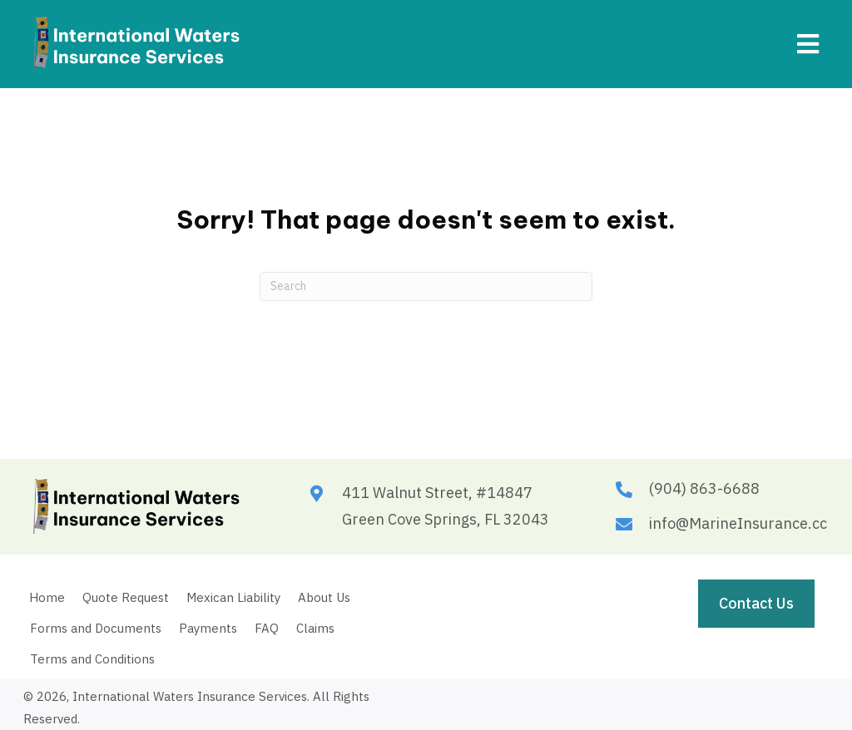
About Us (324, 597)
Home (47, 597)
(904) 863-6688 (704, 488)
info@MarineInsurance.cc (738, 523)
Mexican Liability (233, 597)
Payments (208, 628)
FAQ (267, 628)
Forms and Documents (95, 628)
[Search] (426, 286)
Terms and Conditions (92, 659)
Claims (315, 628)
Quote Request (125, 597)
